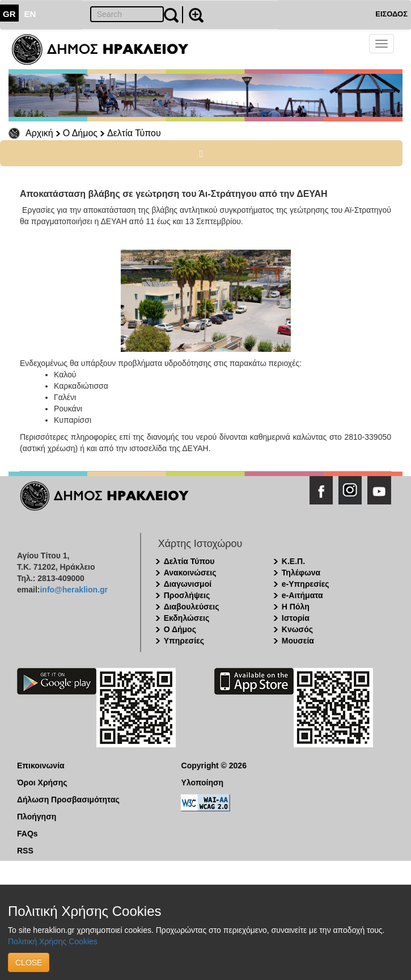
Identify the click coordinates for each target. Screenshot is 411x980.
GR (9, 14)
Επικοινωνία (41, 765)
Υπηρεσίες (184, 640)
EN (30, 14)
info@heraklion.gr (73, 589)
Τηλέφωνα (301, 572)
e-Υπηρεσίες (305, 583)
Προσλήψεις (187, 595)
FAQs (27, 833)
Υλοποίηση (202, 782)
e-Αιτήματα (302, 595)
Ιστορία (296, 618)
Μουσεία (298, 640)
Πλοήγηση (36, 816)
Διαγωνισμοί (187, 583)
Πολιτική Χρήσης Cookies (53, 941)
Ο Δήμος (80, 133)
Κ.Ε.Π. (293, 561)
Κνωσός (297, 629)
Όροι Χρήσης (42, 782)
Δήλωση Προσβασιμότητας (68, 799)
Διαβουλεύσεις (191, 606)
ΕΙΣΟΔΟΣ (391, 14)
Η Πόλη (296, 606)
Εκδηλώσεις (187, 618)
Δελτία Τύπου (134, 133)
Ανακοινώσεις (190, 572)
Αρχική (39, 133)
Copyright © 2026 (214, 765)
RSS (25, 850)
